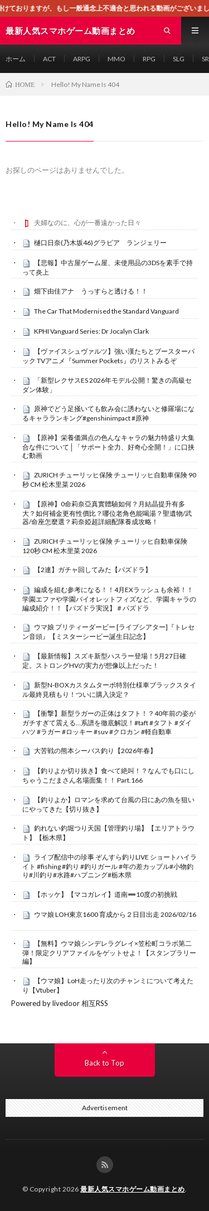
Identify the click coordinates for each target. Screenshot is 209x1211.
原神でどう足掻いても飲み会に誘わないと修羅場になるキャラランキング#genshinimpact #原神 (108, 413)
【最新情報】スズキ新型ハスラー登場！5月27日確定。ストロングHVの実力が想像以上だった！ (104, 661)
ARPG (81, 59)
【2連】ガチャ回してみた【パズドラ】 (93, 569)
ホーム (16, 59)
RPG (149, 59)
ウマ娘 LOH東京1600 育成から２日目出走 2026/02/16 (115, 914)
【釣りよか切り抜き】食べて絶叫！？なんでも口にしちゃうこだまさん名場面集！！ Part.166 (108, 775)
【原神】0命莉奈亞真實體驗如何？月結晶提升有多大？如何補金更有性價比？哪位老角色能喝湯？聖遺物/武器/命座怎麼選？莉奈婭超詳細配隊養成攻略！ (107, 513)
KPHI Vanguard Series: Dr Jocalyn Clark (91, 331)
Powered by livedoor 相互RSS (59, 1003)
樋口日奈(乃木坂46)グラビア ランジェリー (100, 242)
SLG (178, 59)
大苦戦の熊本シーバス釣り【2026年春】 (95, 750)
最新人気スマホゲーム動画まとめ (132, 1189)
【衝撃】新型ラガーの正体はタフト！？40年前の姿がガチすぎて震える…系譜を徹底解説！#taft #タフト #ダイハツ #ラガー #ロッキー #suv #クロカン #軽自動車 (109, 722)
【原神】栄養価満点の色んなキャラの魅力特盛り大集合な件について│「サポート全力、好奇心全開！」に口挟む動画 (108, 446)
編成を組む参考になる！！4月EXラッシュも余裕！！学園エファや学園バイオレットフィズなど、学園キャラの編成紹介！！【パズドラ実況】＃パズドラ (109, 598)
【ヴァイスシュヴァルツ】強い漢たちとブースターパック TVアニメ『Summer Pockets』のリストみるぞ (108, 356)
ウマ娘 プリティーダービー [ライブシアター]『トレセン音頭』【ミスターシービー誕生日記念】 (108, 632)
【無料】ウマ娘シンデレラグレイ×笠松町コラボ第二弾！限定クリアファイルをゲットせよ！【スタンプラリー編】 (109, 952)
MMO (116, 59)
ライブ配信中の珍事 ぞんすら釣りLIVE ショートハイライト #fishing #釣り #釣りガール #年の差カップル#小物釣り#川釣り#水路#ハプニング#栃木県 (109, 866)
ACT (49, 59)
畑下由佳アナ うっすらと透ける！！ (91, 291)
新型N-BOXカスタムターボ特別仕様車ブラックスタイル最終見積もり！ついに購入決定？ (109, 690)
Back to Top (104, 1062)
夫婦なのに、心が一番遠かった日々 (87, 222)
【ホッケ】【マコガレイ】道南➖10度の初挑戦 (105, 894)
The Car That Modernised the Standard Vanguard (106, 311)
